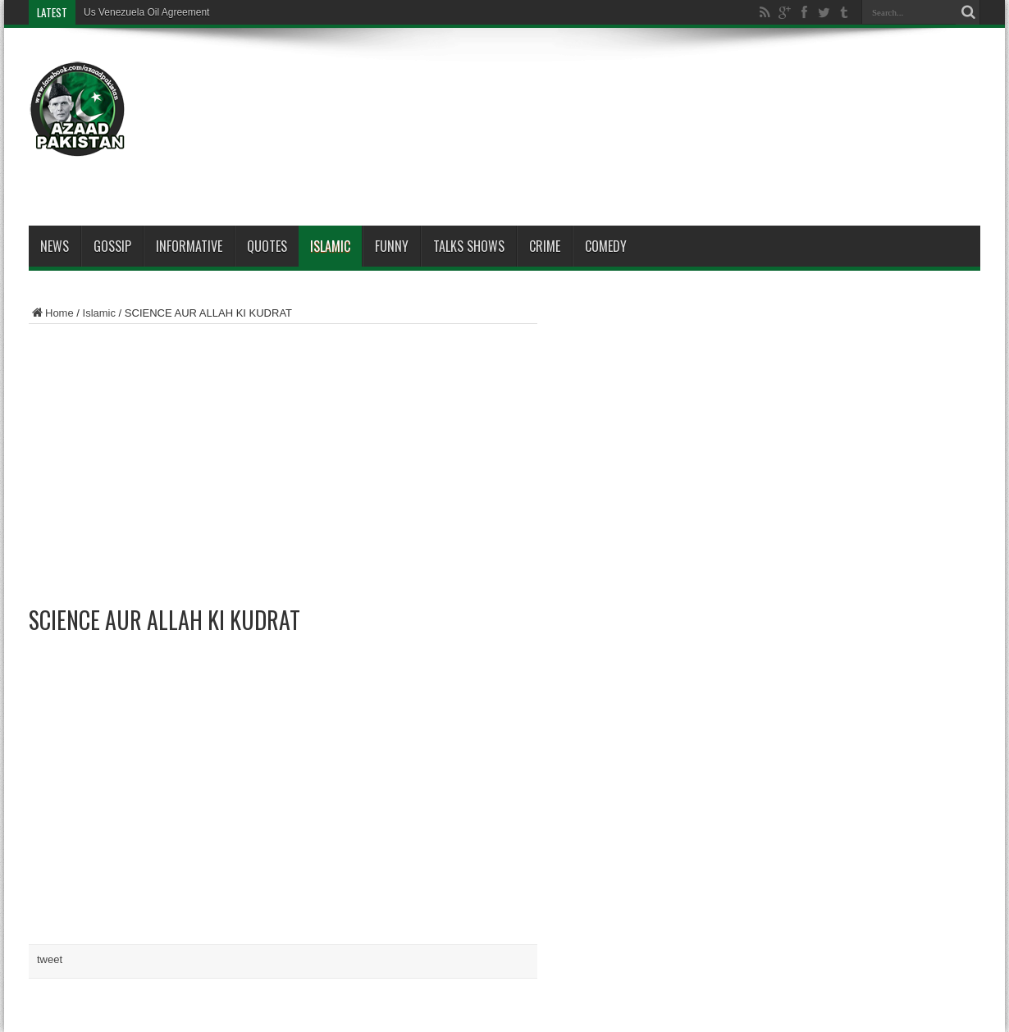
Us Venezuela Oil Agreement (146, 12)
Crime (544, 246)
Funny (392, 246)
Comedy (606, 246)
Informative (189, 246)
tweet (49, 959)
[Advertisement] (681, 92)
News (54, 246)
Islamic (330, 246)
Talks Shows (468, 246)
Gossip (112, 246)
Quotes (267, 246)
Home (51, 313)
